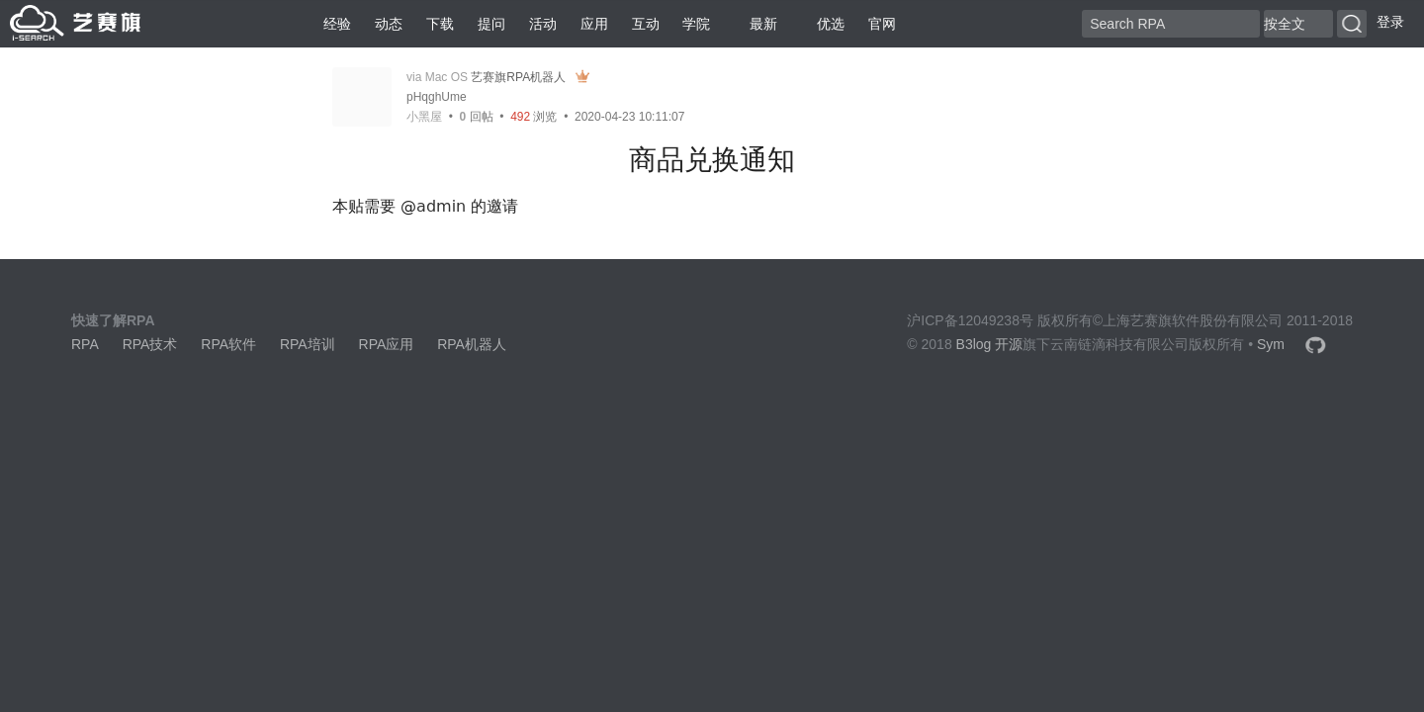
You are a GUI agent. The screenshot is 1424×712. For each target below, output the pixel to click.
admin (441, 206)
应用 (594, 24)
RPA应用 (386, 344)
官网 (882, 24)
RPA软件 (228, 344)
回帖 (476, 117)
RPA (85, 344)
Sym (1271, 344)
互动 (646, 24)
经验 (337, 24)
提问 (491, 24)
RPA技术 (150, 344)
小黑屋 (424, 117)
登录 (1390, 22)
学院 (696, 24)
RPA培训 (307, 344)
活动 (543, 24)
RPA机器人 (471, 344)
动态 (388, 24)
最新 (755, 24)
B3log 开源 (990, 344)
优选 (823, 24)
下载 (440, 24)
